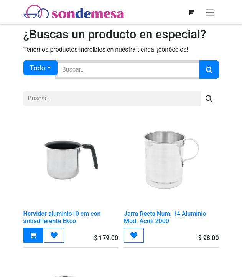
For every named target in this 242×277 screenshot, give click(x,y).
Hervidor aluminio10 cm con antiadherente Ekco (62, 217)
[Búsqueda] (209, 69)
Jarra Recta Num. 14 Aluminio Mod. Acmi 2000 (165, 217)
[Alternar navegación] (210, 12)
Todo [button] (38, 68)
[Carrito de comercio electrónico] (191, 12)
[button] (33, 235)
